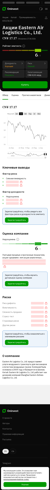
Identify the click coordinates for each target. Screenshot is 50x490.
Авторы (6, 423)
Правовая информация (13, 434)
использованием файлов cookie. (16, 479)
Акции (5, 17)
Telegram (6, 463)
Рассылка (6, 439)
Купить (25, 84)
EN (13, 451)
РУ (5, 451)
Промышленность (27, 17)
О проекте (7, 418)
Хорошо (25, 484)
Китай (14, 17)
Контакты (7, 428)
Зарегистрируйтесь (17, 220)
